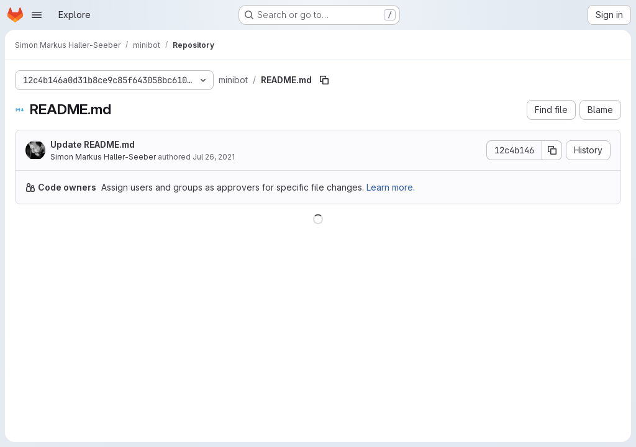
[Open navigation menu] (37, 15)
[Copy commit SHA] (552, 150)
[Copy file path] (324, 80)
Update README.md (92, 144)
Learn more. (390, 187)
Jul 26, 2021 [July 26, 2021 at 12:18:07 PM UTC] (214, 156)
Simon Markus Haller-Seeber (103, 156)
